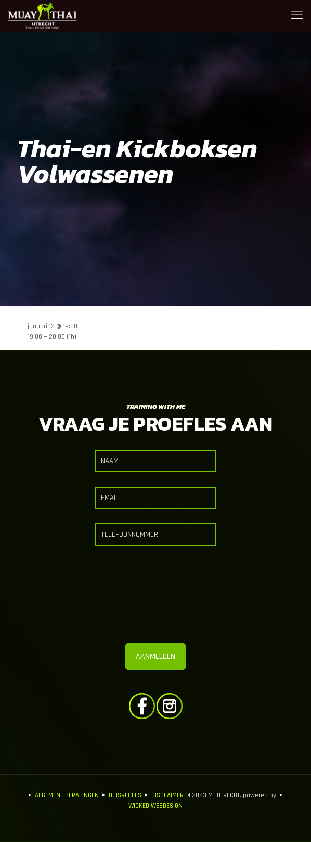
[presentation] (155, 597)
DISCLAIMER (167, 795)
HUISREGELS (125, 795)
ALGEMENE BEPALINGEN (67, 795)
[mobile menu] (297, 15)
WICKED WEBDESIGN (155, 806)
